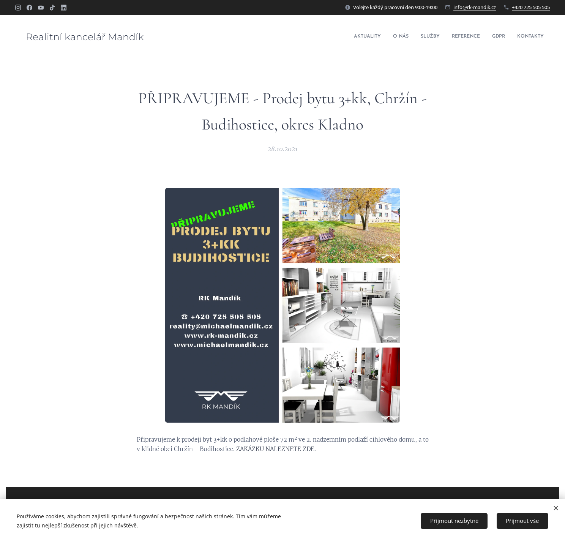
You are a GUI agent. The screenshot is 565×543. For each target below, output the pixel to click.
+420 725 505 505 (531, 7)
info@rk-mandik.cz (474, 7)
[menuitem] (485, 36)
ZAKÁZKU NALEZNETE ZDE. (276, 449)
